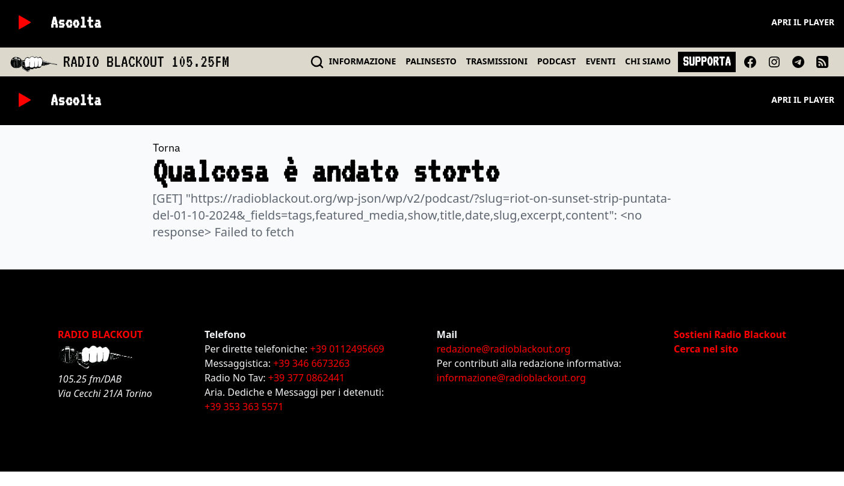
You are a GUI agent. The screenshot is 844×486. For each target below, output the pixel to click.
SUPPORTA (707, 61)
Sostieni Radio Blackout (730, 334)
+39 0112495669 (347, 348)
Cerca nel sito (706, 348)
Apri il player (802, 22)
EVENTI (600, 61)
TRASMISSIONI (497, 61)
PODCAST (556, 61)
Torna (166, 148)
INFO (362, 61)
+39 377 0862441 (306, 377)
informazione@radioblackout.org (511, 377)
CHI (648, 61)
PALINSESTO (430, 61)
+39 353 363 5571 (244, 406)
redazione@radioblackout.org (503, 348)
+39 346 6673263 (311, 363)
